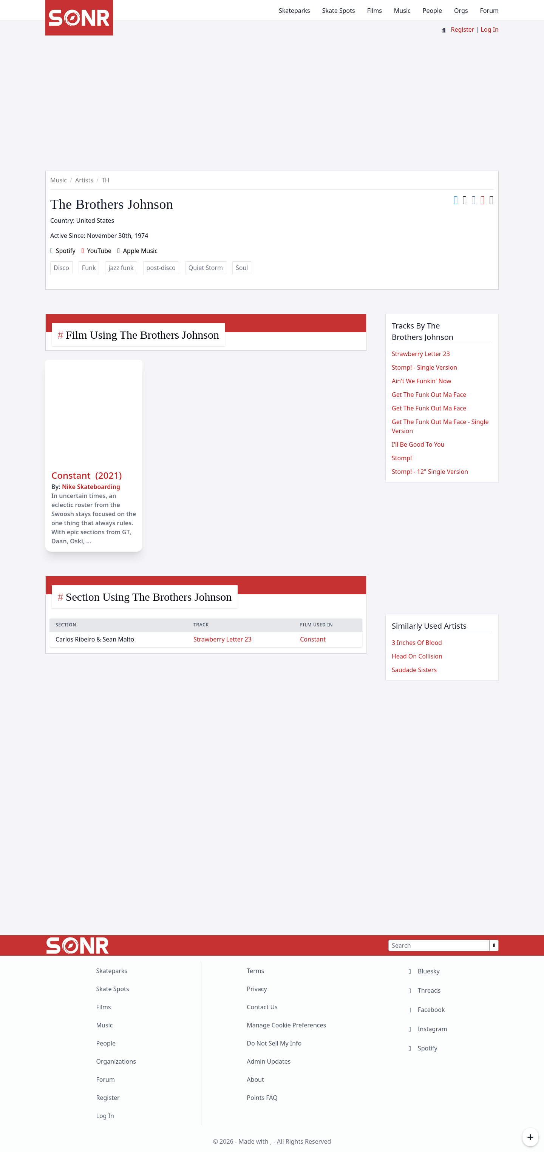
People (432, 10)
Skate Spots (338, 10)
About (255, 1079)
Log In (490, 29)
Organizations (116, 1061)
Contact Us (262, 1007)
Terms (255, 971)
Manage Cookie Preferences (286, 1025)
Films (374, 10)
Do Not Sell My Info (274, 1043)
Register (462, 29)
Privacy (257, 989)
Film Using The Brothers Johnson (142, 334)
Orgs (461, 10)
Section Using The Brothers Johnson (149, 597)
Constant (313, 639)
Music (402, 10)
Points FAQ (262, 1097)
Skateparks (294, 10)
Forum (489, 10)
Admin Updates (269, 1061)
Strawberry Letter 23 (222, 639)
